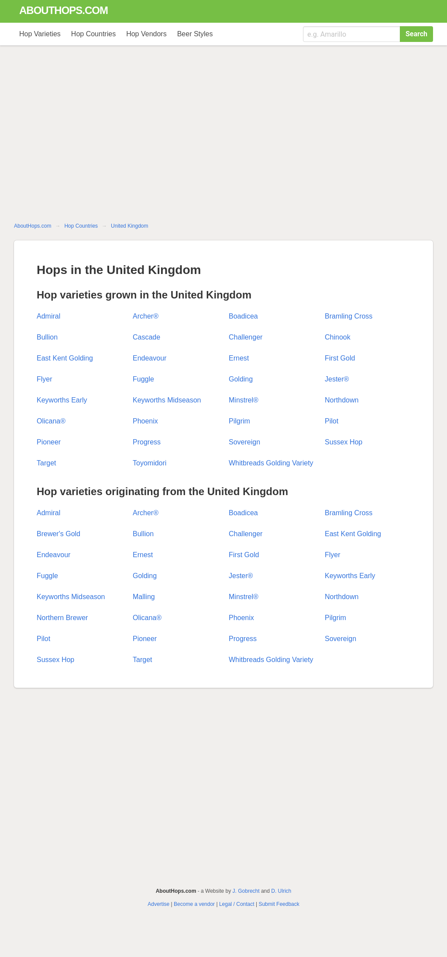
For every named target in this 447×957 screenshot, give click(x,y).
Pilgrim (239, 421)
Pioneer (49, 442)
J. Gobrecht (246, 891)
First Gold (340, 358)
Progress (147, 442)
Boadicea (243, 316)
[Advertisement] (223, 136)
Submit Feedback (278, 904)
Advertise (158, 904)
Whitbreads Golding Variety (271, 463)
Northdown (341, 400)
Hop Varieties (40, 34)
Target (46, 463)
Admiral (48, 316)
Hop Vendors (146, 34)
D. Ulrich (281, 891)
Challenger (245, 337)
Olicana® (51, 421)
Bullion (47, 337)
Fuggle (143, 379)
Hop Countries (93, 34)
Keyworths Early (62, 400)
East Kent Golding (65, 358)
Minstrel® (243, 400)
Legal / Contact (236, 904)
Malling (144, 596)
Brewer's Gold (58, 533)
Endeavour (149, 358)
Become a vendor (194, 904)
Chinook (338, 337)
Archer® (145, 316)
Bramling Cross (348, 316)
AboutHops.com (32, 226)
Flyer (44, 379)
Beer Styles (195, 34)
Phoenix (145, 421)
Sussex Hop (343, 442)
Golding (241, 379)
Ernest (239, 358)
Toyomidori (149, 463)
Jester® (337, 379)
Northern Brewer (62, 617)
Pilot (331, 421)
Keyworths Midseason (167, 400)
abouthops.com (63, 10)
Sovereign (244, 442)
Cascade (146, 337)
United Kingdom (129, 226)
